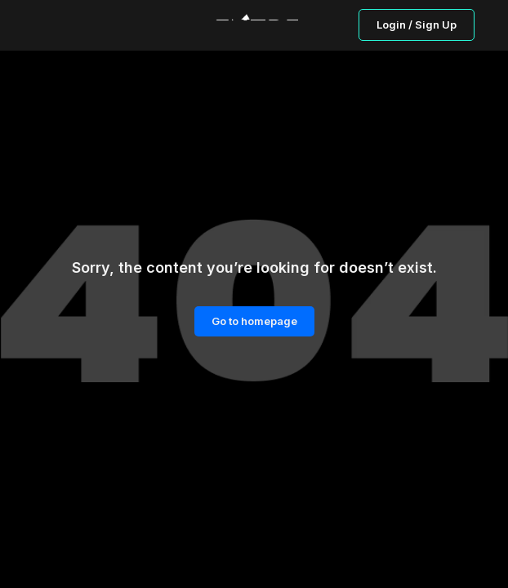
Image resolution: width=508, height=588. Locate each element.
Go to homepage (254, 320)
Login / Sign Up (417, 24)
